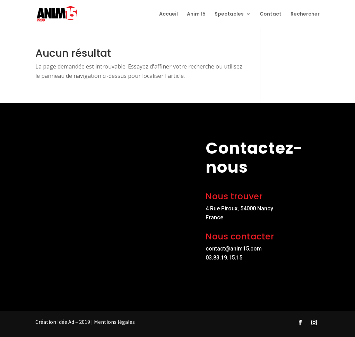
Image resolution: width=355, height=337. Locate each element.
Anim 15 (196, 14)
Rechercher (305, 14)
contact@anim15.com (234, 248)
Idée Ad (65, 321)
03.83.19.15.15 (224, 257)
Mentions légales (114, 321)
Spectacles (229, 14)
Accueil (168, 14)
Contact (271, 14)
